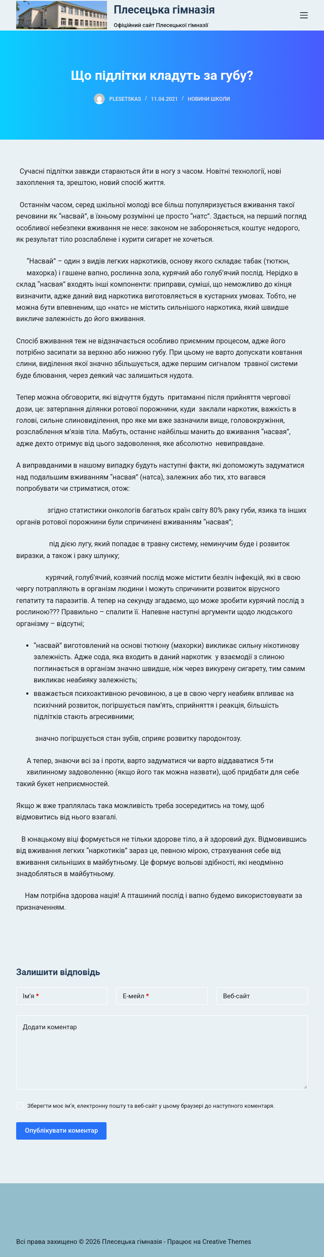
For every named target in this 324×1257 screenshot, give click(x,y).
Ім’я (31, 996)
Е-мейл (136, 996)
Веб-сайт (236, 996)
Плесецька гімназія (164, 9)
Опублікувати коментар (61, 1130)
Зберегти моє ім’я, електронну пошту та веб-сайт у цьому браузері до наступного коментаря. (151, 1106)
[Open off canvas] (304, 15)
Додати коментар (50, 1027)
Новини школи (209, 99)
